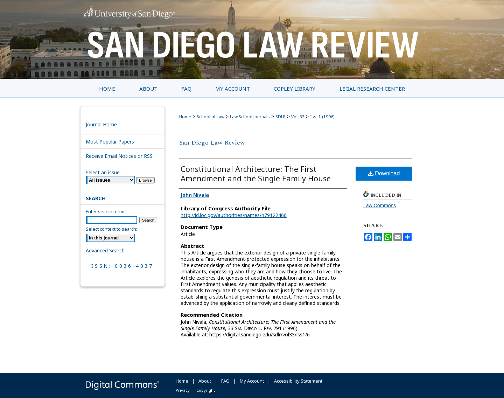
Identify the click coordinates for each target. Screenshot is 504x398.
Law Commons (379, 205)
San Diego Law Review (212, 142)
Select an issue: (103, 172)
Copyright (205, 390)
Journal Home (101, 124)
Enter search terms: (106, 211)
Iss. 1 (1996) (322, 117)
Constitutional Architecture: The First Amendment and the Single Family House (256, 173)
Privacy (183, 390)
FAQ (225, 381)
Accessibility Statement (298, 381)
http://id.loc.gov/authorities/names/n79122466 (234, 215)
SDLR (280, 117)
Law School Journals (250, 117)
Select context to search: (111, 229)
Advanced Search (105, 250)
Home (185, 117)
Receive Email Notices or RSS (119, 156)
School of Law (210, 117)
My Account (252, 381)
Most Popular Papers (110, 141)
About (204, 381)
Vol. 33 (297, 117)
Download (384, 173)
